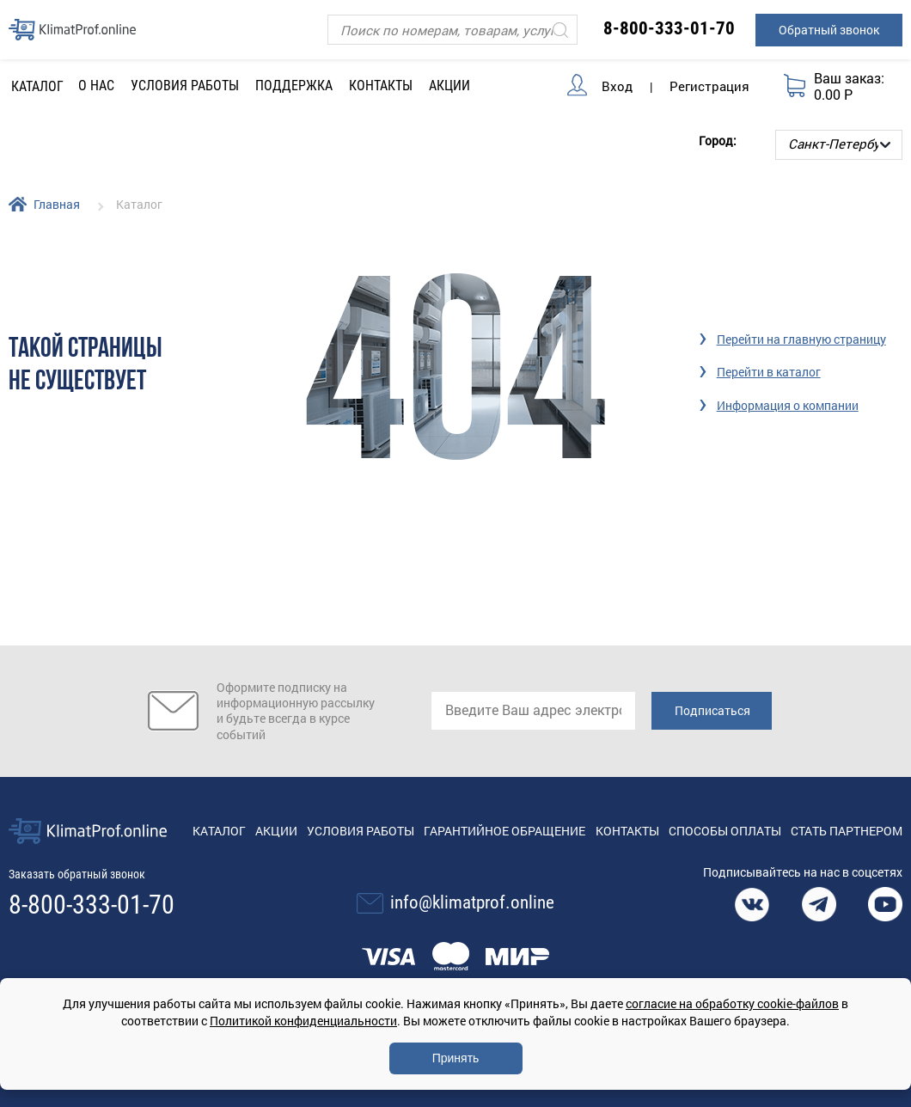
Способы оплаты (725, 831)
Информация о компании (788, 405)
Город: (718, 140)
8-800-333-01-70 (669, 28)
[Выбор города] (838, 145)
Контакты (381, 85)
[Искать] (560, 30)
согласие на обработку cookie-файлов (732, 1003)
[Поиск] (452, 30)
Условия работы (185, 85)
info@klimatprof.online (472, 902)
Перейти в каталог (769, 372)
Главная (57, 204)
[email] (533, 711)
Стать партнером (846, 831)
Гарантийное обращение (504, 831)
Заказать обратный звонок (77, 874)
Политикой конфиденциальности (303, 1020)
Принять (456, 1058)
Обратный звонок (829, 29)
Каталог (219, 831)
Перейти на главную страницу (801, 339)
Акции (449, 85)
